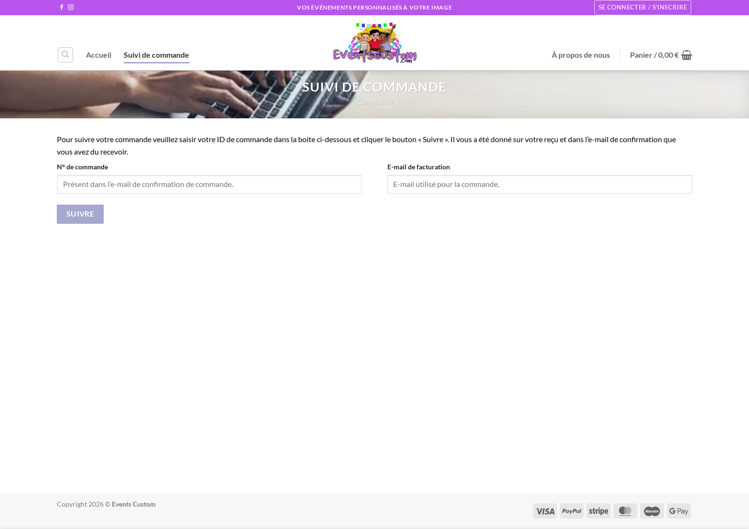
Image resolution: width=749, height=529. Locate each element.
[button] (661, 54)
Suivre (80, 213)
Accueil (98, 54)
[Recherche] (65, 54)
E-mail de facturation (418, 167)
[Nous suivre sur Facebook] (61, 7)
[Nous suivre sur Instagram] (71, 7)
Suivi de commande (156, 54)
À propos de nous (581, 54)
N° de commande (82, 167)
